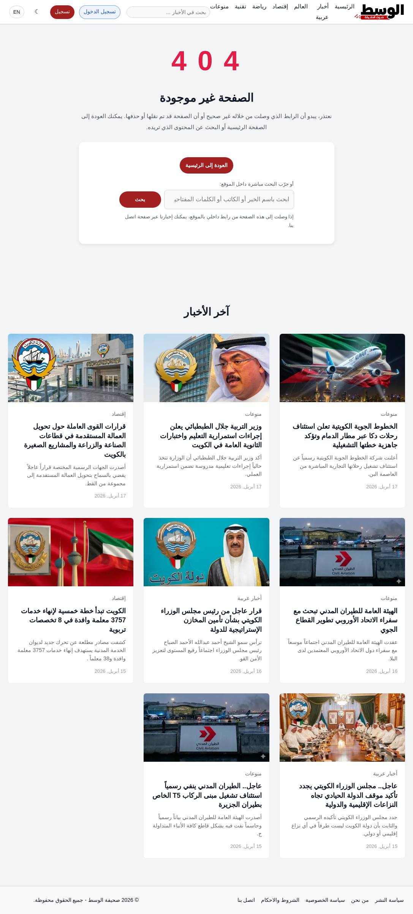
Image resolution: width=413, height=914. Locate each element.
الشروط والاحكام (280, 900)
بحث (140, 199)
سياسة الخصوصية (325, 900)
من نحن (360, 900)
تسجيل (62, 11)
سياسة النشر (389, 900)
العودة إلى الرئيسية (206, 165)
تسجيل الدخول (100, 11)
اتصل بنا (246, 900)
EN (16, 12)
